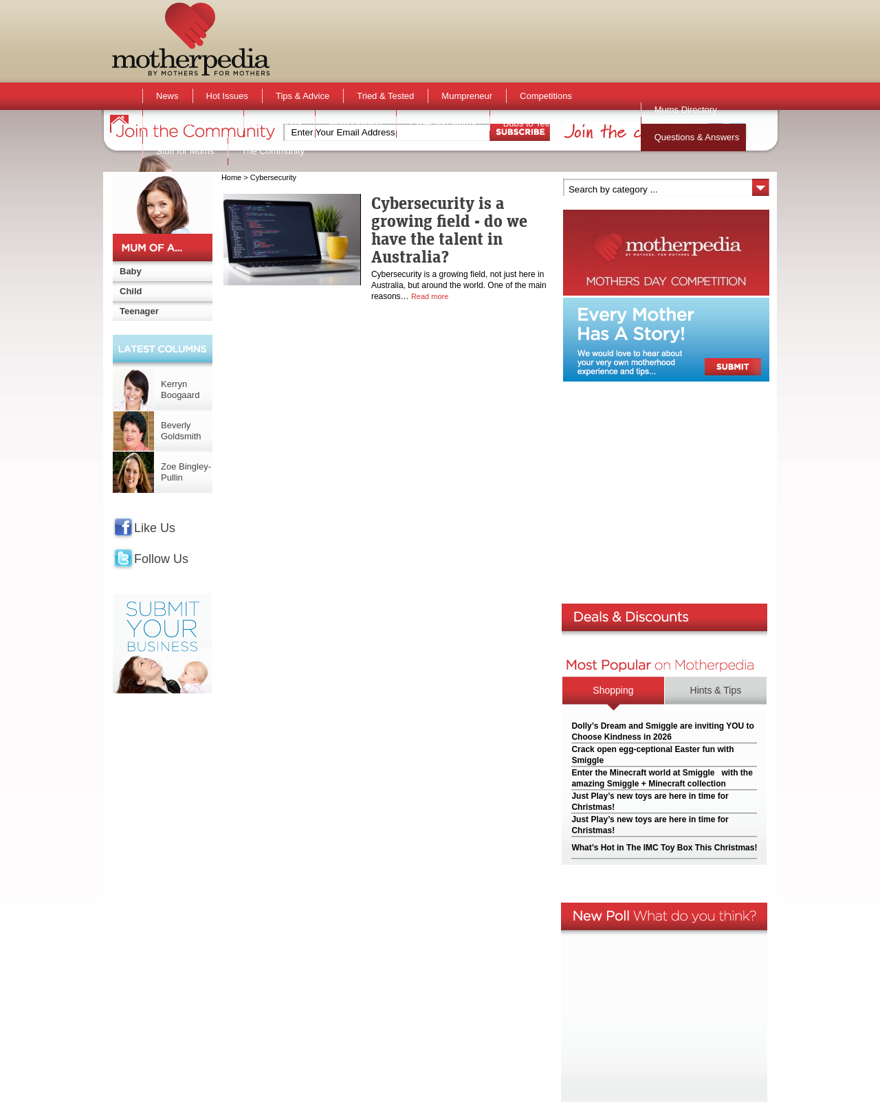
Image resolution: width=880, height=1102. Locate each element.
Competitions (546, 96)
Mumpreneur (466, 96)
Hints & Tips (716, 690)
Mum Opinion (355, 123)
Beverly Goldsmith (181, 430)
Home (231, 177)
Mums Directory (685, 109)
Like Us (154, 528)
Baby (131, 271)
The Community (273, 151)
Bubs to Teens (531, 123)
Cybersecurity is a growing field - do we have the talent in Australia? (449, 229)
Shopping (613, 690)
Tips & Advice (302, 96)
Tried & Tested (385, 96)
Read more (429, 296)
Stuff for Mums (185, 151)
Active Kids (279, 123)
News (167, 96)
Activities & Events (193, 123)
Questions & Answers (697, 137)
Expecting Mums (443, 123)
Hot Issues (227, 96)
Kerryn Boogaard (180, 389)
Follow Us (161, 559)
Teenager (139, 311)
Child (131, 291)
